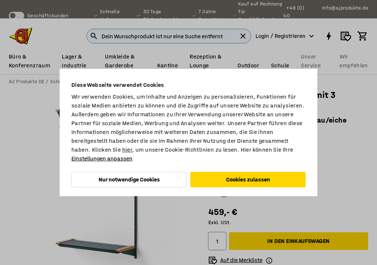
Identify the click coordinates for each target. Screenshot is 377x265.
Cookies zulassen (248, 179)
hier (127, 149)
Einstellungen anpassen (102, 158)
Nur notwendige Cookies (129, 179)
